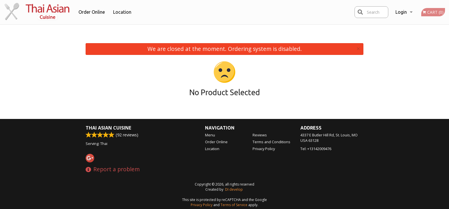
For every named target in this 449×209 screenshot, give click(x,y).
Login (401, 12)
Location (122, 12)
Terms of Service (233, 204)
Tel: (315, 148)
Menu (210, 135)
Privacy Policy (264, 148)
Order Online (91, 12)
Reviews (260, 135)
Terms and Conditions (271, 141)
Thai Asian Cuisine (108, 128)
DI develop (234, 189)
